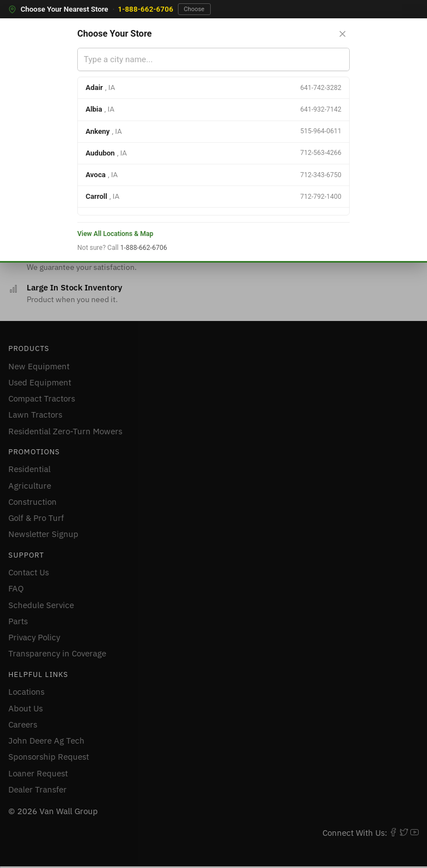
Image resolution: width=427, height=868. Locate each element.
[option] (213, 88)
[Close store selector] (342, 34)
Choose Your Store (114, 33)
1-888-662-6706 (145, 9)
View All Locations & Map (115, 234)
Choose (194, 9)
